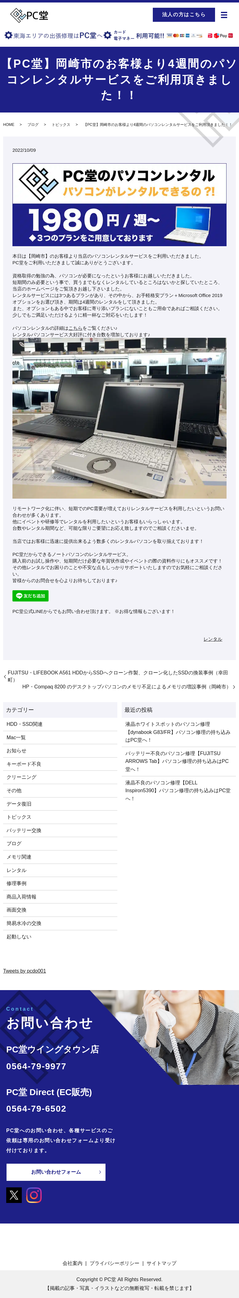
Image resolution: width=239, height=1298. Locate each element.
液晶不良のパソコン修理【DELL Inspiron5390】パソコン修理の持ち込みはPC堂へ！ (178, 790)
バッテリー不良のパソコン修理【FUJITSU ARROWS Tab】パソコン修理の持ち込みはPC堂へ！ (177, 761)
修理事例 (16, 883)
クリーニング (21, 777)
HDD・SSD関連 (25, 724)
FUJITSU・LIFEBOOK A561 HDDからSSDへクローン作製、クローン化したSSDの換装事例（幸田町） (118, 676)
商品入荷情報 (21, 896)
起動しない (19, 936)
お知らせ (16, 750)
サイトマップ (161, 1263)
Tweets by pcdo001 (24, 971)
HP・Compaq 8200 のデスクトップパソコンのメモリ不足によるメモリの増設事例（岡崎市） (126, 686)
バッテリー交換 (24, 830)
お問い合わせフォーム (56, 1172)
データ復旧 (19, 804)
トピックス (61, 124)
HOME (8, 124)
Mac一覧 (16, 737)
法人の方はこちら (184, 14)
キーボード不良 (24, 764)
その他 (14, 790)
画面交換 (16, 909)
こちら (75, 328)
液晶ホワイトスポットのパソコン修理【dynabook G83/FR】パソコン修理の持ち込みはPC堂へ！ (178, 732)
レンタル (213, 639)
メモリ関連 (19, 857)
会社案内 (72, 1263)
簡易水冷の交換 (24, 923)
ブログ (33, 124)
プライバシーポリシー (114, 1263)
